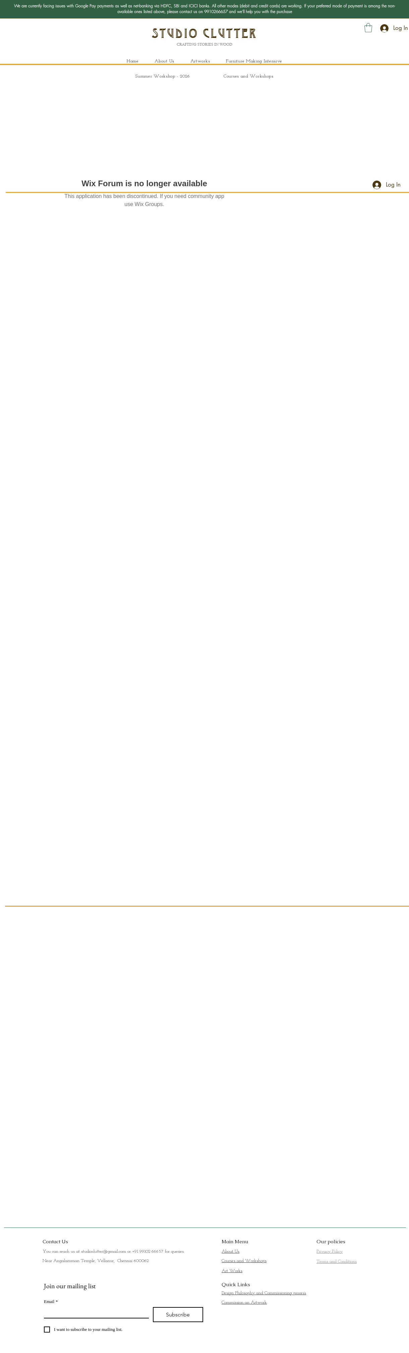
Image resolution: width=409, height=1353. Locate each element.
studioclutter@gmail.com (103, 1251)
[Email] (94, 1312)
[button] (368, 27)
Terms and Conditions (336, 1261)
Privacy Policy (329, 1251)
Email (51, 1301)
